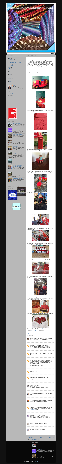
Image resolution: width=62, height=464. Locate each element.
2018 (10, 70)
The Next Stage (13, 5)
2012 (10, 78)
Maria (14, 85)
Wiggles (28, 333)
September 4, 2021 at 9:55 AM (34, 424)
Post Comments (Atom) (35, 439)
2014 (10, 75)
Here (43, 328)
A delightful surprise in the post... (18, 123)
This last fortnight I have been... (18, 178)
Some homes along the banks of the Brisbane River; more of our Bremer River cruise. (18, 153)
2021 (10, 58)
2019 (10, 68)
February (11, 65)
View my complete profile (12, 93)
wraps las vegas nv (33, 409)
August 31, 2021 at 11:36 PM (34, 395)
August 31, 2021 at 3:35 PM (34, 366)
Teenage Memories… (16, 128)
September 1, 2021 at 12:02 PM (35, 410)
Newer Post (30, 437)
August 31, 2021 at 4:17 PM (34, 372)
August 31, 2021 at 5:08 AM (34, 348)
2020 (10, 67)
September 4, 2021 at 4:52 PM (34, 430)
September (12, 59)
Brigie (31, 370)
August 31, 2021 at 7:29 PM (34, 380)
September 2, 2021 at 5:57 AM (34, 418)
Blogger (36, 461)
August (11, 61)
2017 (10, 71)
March (11, 64)
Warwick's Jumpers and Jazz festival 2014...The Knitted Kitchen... (18, 166)
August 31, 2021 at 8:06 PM (34, 388)
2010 (10, 81)
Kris (30, 406)
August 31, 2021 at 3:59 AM (34, 340)
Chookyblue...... (32, 422)
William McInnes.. (15, 146)
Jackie (31, 376)
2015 (10, 74)
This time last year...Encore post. (18, 134)
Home (40, 437)
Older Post (51, 437)
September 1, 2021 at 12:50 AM (35, 402)
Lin (30, 392)
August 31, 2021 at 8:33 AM (34, 355)
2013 (10, 77)
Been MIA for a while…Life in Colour (15, 62)
